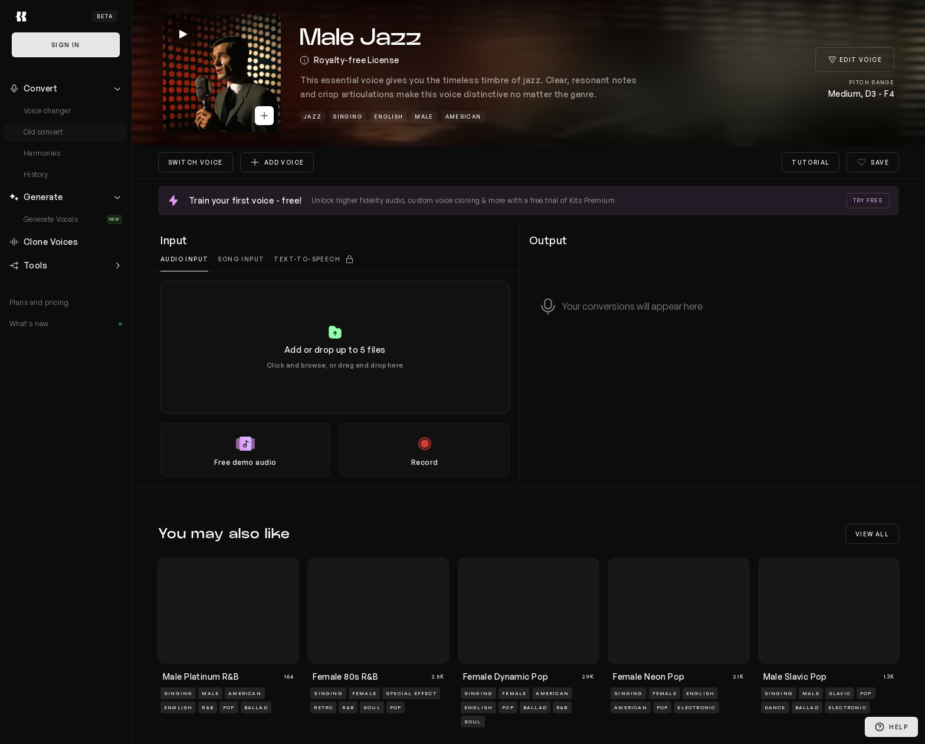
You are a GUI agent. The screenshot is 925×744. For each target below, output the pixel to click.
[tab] (314, 259)
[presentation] (335, 378)
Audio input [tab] (184, 259)
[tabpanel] (335, 378)
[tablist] (335, 259)
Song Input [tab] (241, 259)
